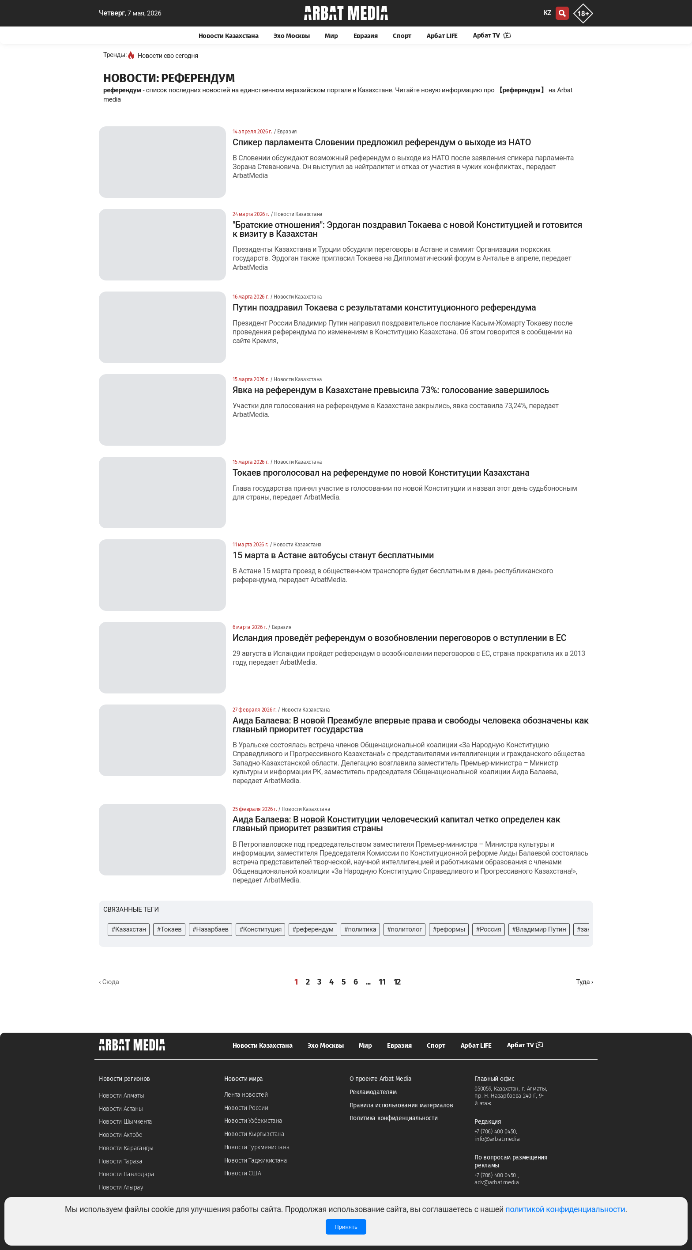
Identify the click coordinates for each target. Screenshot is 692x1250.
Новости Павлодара (126, 1174)
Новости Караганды (126, 1148)
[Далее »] (584, 982)
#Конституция (260, 929)
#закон (587, 929)
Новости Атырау (121, 1187)
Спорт (402, 36)
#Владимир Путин (539, 929)
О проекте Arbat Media (381, 1079)
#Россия (488, 929)
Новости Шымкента (125, 1121)
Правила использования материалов (401, 1105)
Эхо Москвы (291, 36)
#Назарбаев (210, 929)
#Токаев (169, 929)
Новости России (246, 1108)
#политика (360, 929)
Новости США (242, 1173)
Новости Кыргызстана (254, 1134)
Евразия (366, 36)
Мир (331, 36)
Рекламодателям (373, 1092)
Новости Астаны (121, 1109)
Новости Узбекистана (253, 1121)
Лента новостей (246, 1094)
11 (382, 982)
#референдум (312, 929)
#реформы (448, 929)
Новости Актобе (121, 1135)
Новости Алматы (121, 1095)
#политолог (404, 929)
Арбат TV (492, 35)
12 (397, 982)
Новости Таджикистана (255, 1160)
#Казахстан (128, 929)
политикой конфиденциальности (565, 1209)
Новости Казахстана (229, 36)
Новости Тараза (121, 1161)
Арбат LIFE (442, 36)
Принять (346, 1226)
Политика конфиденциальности (394, 1118)
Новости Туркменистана (257, 1147)
